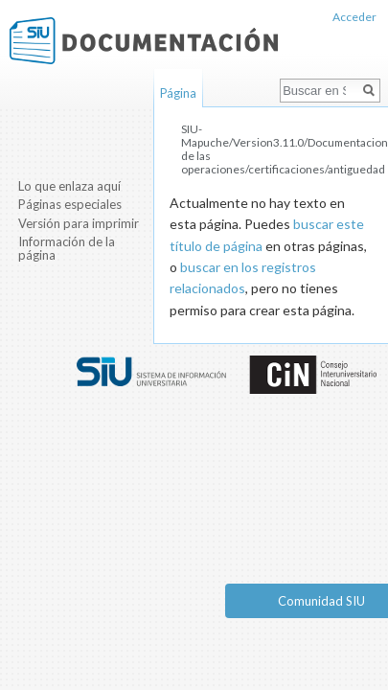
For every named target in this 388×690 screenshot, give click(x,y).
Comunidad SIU (321, 601)
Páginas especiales (70, 204)
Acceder (354, 17)
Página (178, 93)
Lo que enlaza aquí (69, 186)
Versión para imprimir (78, 223)
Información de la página (66, 248)
